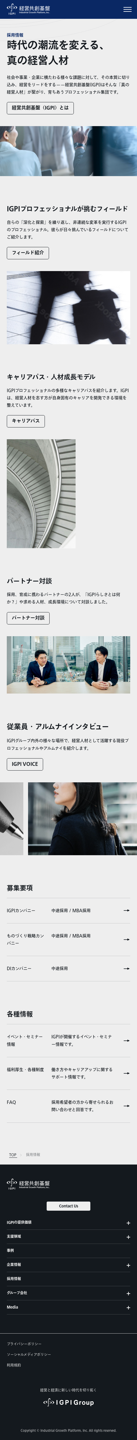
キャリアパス (26, 421)
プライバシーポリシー (24, 1344)
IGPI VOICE (25, 764)
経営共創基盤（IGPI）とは (40, 108)
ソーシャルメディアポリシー (29, 1354)
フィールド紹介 (28, 253)
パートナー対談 (28, 618)
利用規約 (14, 1365)
